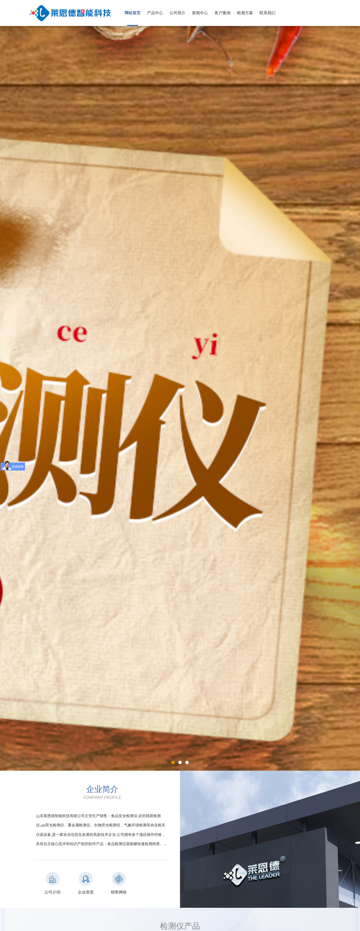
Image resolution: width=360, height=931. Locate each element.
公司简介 (178, 13)
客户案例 (222, 13)
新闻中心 (200, 13)
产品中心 (155, 13)
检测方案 (245, 13)
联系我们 (268, 13)
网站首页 (132, 13)
